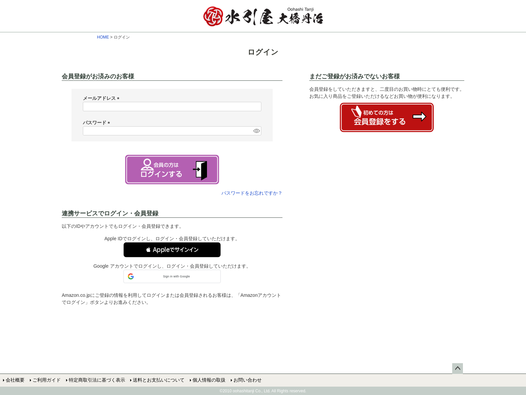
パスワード (97, 122)
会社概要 (14, 380)
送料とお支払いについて (159, 380)
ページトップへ (457, 368)
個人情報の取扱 (209, 380)
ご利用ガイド (46, 380)
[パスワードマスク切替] (256, 131)
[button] (172, 249)
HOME (103, 37)
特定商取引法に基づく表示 (96, 380)
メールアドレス (102, 98)
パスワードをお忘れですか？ (251, 193)
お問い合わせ (247, 380)
